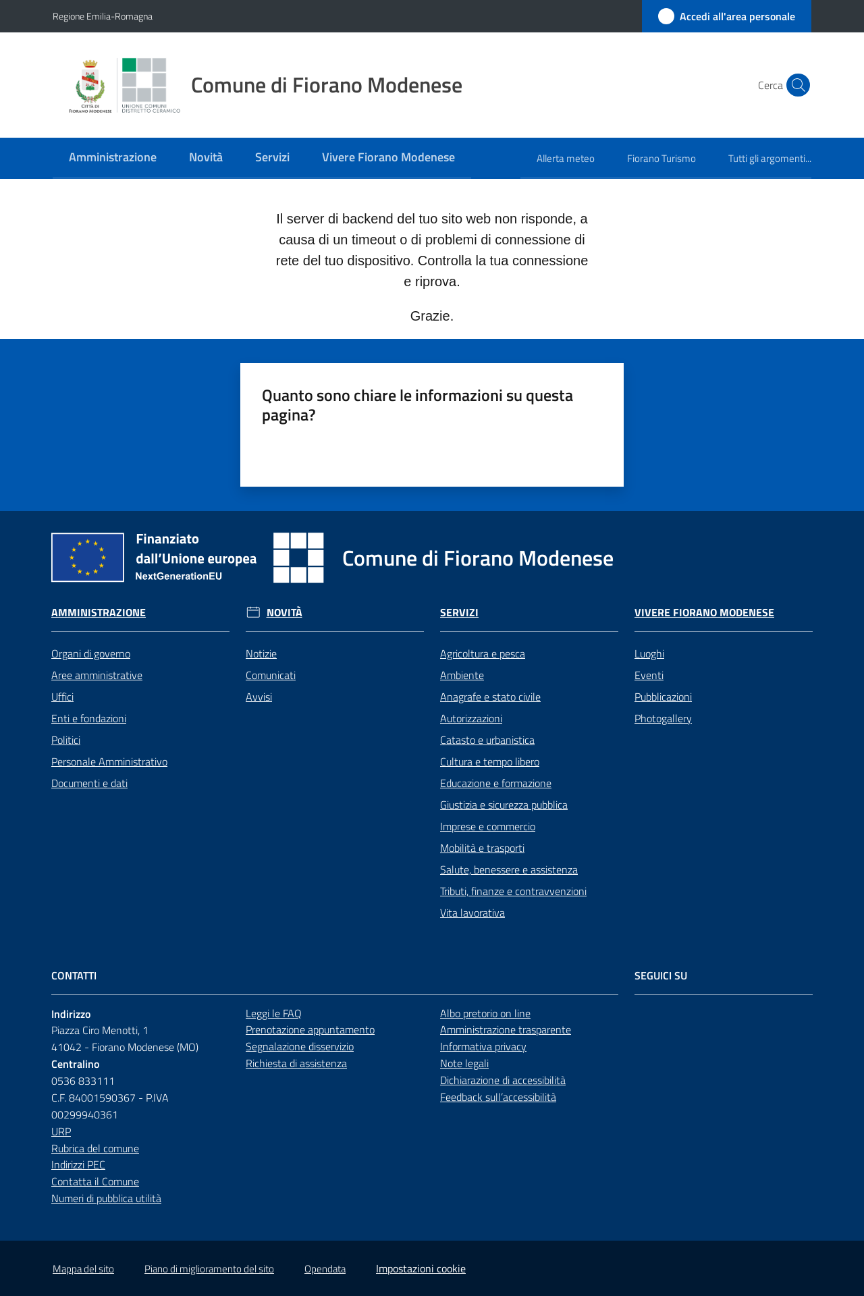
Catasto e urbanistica (487, 740)
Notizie (261, 653)
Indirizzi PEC (78, 1164)
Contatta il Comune (95, 1181)
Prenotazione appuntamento (310, 1029)
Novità (284, 612)
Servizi (459, 612)
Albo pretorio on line (485, 1013)
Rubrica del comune (95, 1148)
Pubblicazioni (663, 696)
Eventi (649, 675)
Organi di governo (90, 653)
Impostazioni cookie (421, 1268)
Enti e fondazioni (88, 718)
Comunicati (271, 675)
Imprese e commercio (487, 826)
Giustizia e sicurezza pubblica (504, 804)
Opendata (325, 1268)
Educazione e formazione (495, 783)
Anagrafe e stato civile (490, 696)
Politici (65, 740)
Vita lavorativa (472, 913)
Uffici (62, 696)
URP (61, 1131)
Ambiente (462, 675)
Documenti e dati (89, 783)
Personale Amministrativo (109, 761)
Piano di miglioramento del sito (209, 1268)
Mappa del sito (83, 1268)
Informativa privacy (483, 1046)
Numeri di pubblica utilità (106, 1198)
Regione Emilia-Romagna (103, 16)
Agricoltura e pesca (482, 653)
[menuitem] (113, 158)
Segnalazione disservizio (300, 1046)
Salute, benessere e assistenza (509, 869)
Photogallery (663, 718)
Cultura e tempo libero (489, 761)
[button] (795, 85)
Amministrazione (98, 612)
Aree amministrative (96, 675)
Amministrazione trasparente (505, 1029)
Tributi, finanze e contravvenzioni (513, 891)
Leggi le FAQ (274, 1013)
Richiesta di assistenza (296, 1063)
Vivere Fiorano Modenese (704, 612)
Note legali (464, 1063)
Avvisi (259, 696)
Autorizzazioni (471, 718)
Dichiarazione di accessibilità (503, 1080)
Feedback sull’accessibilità (498, 1097)
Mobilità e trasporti (482, 848)
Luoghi (649, 653)
